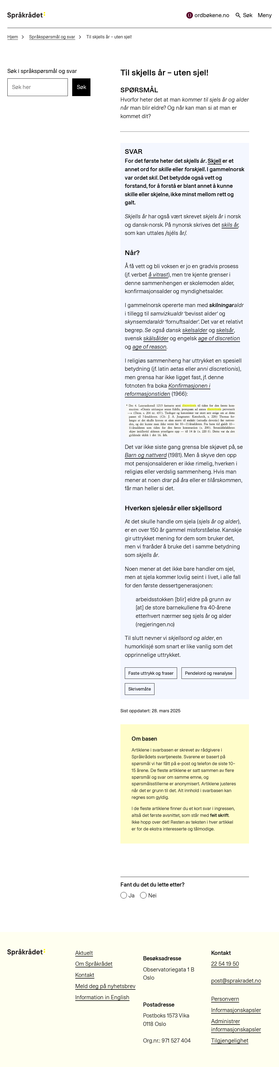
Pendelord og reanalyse (208, 673)
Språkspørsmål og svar (52, 36)
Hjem (12, 36)
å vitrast (158, 274)
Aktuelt (84, 953)
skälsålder (155, 338)
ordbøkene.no (207, 15)
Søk (243, 15)
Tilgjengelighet (229, 1040)
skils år (230, 225)
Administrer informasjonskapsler (236, 1025)
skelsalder (194, 330)
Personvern (225, 999)
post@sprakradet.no (236, 980)
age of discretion (219, 338)
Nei (152, 896)
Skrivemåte (139, 689)
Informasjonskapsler (236, 1010)
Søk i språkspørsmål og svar (42, 71)
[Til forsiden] (26, 15)
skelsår (225, 330)
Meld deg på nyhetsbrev (105, 986)
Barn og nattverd (146, 455)
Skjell (214, 161)
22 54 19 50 (225, 964)
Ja (132, 896)
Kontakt (84, 975)
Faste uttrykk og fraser (151, 673)
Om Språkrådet (94, 964)
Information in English (102, 997)
